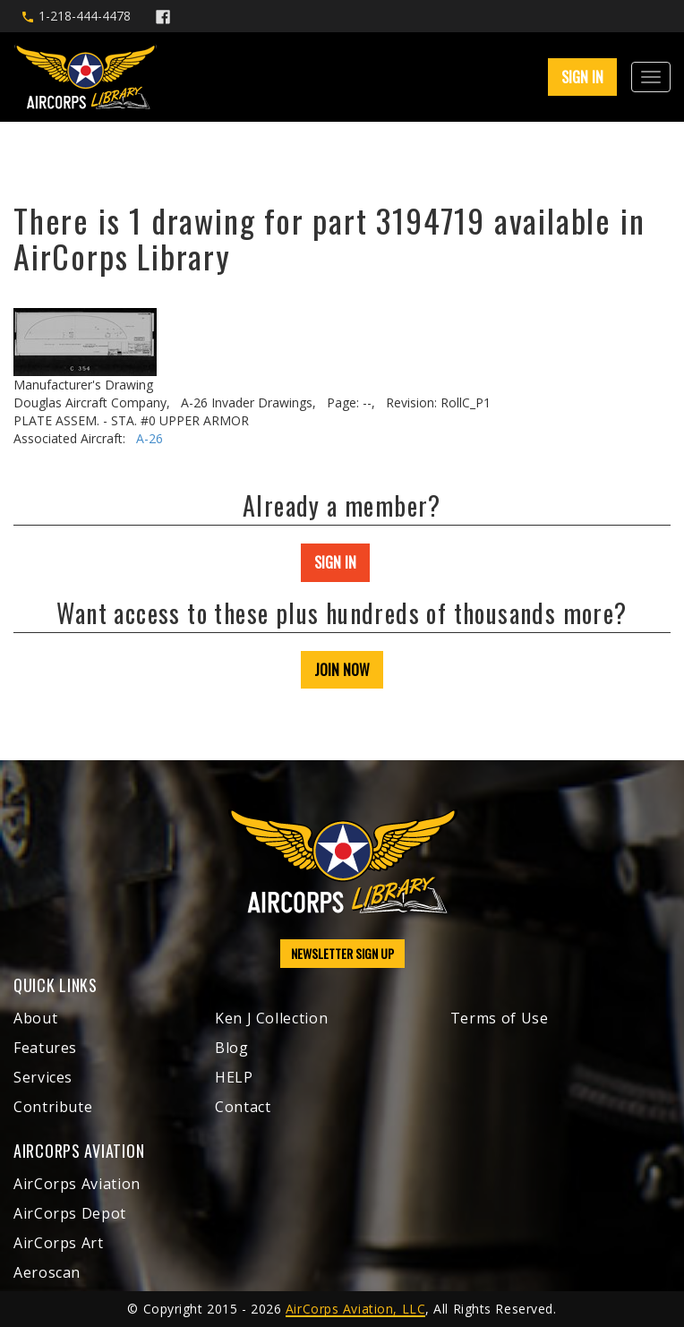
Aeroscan (47, 1272)
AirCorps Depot (69, 1213)
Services (43, 1077)
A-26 (149, 438)
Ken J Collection (271, 1018)
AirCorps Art (58, 1243)
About (35, 1018)
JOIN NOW (342, 670)
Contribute (52, 1107)
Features (45, 1047)
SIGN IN (582, 77)
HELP (234, 1077)
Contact (242, 1107)
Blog (232, 1047)
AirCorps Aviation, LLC (355, 1308)
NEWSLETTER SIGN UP (342, 953)
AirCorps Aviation (77, 1184)
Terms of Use (499, 1018)
